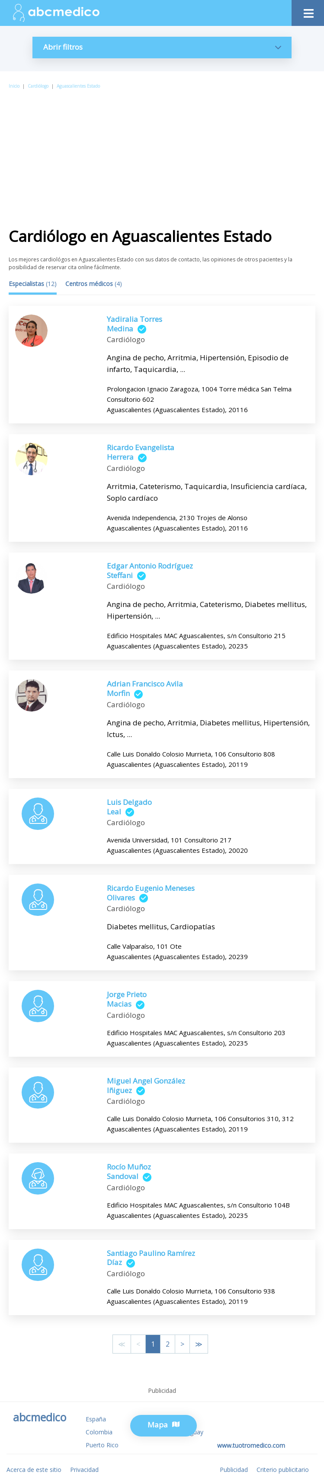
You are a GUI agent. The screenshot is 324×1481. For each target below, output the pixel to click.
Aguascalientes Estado (78, 86)
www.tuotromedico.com (251, 1445)
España (96, 1419)
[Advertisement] (162, 155)
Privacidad (84, 1469)
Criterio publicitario (283, 1469)
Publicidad (234, 1469)
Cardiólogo (38, 86)
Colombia (99, 1432)
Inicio (14, 86)
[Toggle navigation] (308, 11)
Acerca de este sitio (33, 1469)
